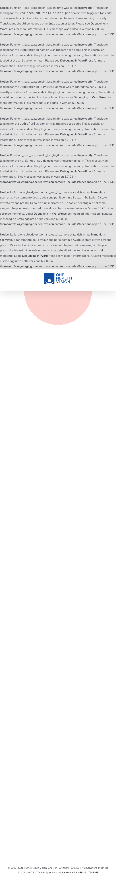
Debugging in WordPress (76, 61)
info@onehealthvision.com (56, 872)
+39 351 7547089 (88, 872)
